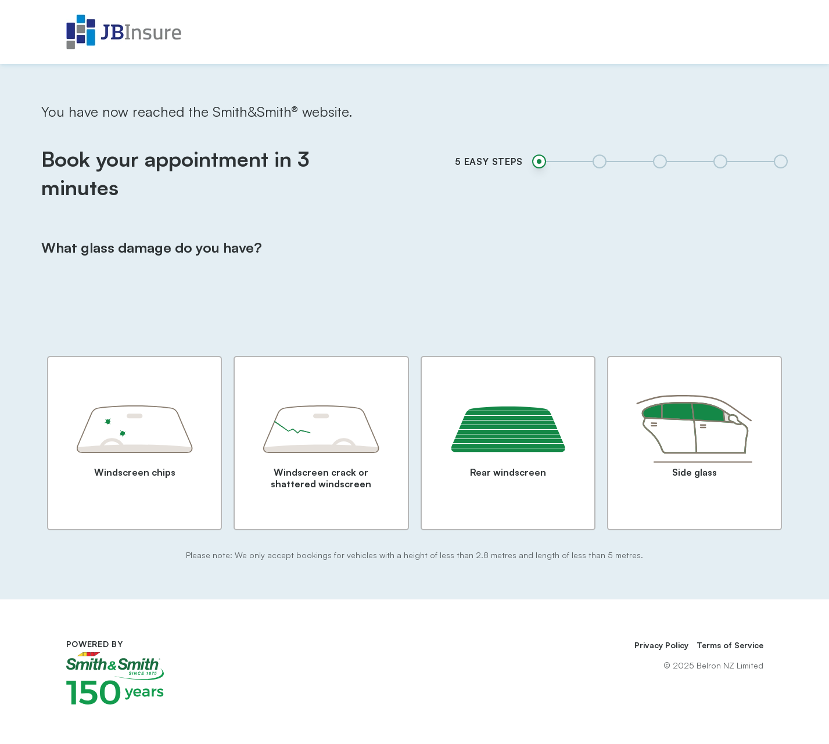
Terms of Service (730, 645)
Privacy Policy (661, 645)
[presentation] (414, 316)
